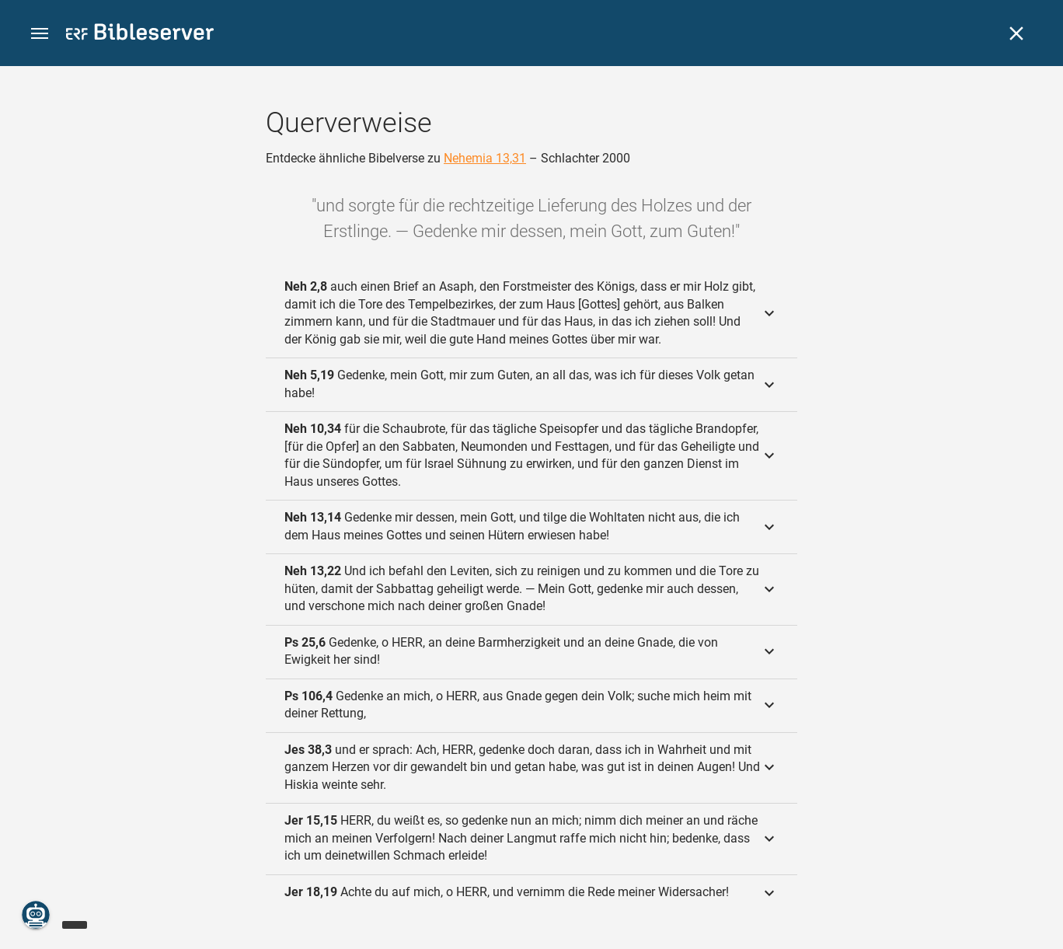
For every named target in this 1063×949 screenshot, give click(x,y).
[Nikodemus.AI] (36, 915)
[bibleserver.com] (140, 34)
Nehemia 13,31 (485, 158)
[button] (39, 34)
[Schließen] (1016, 33)
